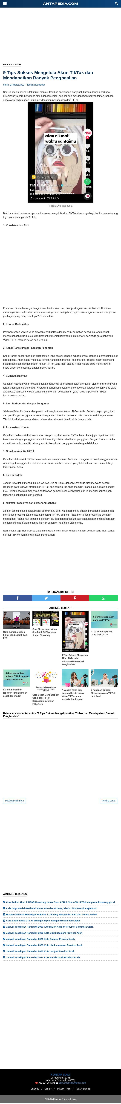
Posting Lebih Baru (14, 801)
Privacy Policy (64, 1089)
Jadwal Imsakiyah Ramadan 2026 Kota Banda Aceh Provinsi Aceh (43, 958)
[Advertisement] (62, 36)
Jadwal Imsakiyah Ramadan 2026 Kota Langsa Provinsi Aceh (40, 952)
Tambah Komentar (36, 85)
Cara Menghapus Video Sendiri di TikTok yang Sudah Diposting (44, 632)
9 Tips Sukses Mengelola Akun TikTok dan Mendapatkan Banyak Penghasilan (75, 660)
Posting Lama (108, 801)
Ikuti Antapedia (84, 1089)
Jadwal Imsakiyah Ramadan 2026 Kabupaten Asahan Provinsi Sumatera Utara (49, 927)
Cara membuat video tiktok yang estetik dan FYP (15, 635)
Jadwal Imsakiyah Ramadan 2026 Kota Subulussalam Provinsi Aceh (44, 933)
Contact (48, 1089)
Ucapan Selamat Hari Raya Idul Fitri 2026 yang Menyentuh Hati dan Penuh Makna (51, 915)
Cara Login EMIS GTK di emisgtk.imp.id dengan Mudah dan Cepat (43, 921)
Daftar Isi (33, 1089)
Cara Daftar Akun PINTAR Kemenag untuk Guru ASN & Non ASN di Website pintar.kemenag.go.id (60, 902)
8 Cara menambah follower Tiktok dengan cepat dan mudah (15, 693)
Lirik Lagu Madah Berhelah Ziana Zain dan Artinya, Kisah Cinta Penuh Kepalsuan (51, 909)
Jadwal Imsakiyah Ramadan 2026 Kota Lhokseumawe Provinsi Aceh (44, 945)
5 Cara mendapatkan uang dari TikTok (101, 634)
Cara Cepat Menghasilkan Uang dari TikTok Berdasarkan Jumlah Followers (45, 700)
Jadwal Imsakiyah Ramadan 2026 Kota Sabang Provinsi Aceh (40, 939)
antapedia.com (60, 3)
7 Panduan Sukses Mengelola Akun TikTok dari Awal (103, 693)
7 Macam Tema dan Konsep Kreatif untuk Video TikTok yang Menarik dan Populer (73, 695)
